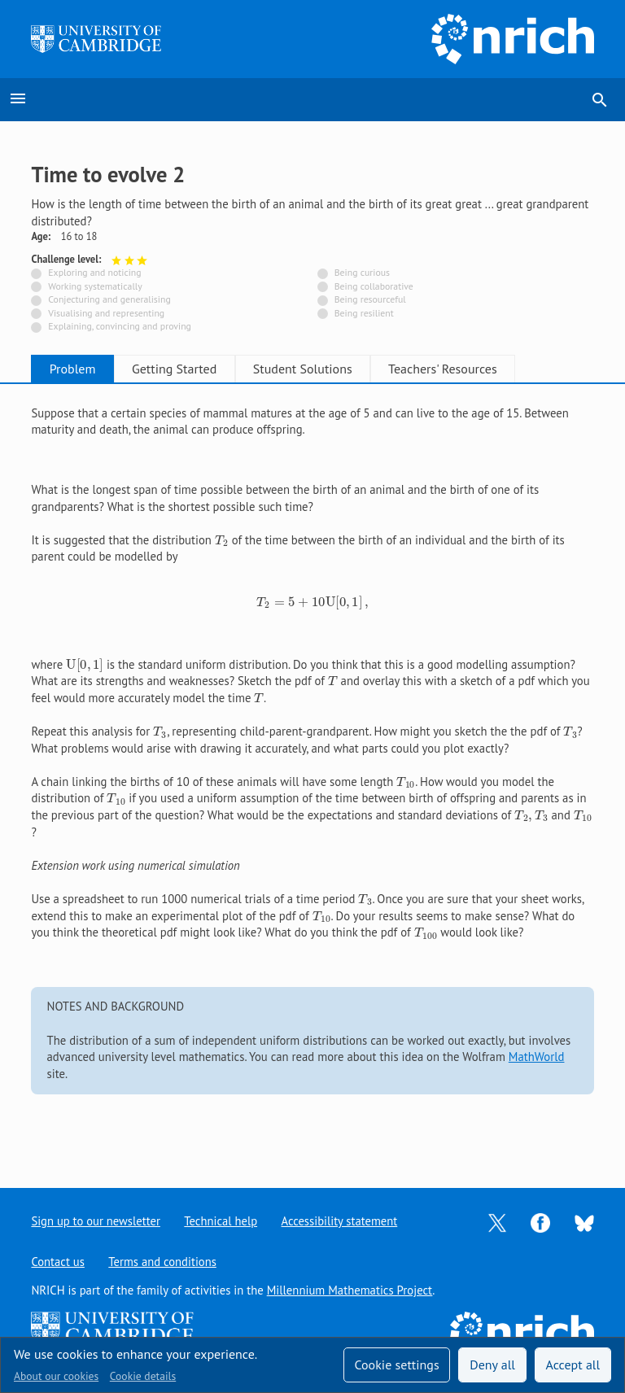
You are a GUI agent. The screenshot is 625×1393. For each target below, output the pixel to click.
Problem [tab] (78, 368)
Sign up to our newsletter (95, 1221)
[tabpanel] (312, 772)
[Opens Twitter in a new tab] (497, 1221)
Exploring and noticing (94, 272)
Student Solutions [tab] (327, 368)
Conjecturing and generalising (109, 299)
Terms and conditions (163, 1261)
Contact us (58, 1261)
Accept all (573, 1364)
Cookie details (143, 1376)
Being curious (362, 272)
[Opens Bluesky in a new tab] (584, 1221)
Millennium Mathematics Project (350, 1290)
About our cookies (56, 1376)
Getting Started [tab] (188, 368)
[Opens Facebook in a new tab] (540, 1221)
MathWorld (537, 1056)
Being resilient (364, 313)
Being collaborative (373, 286)
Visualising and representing (106, 313)
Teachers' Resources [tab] (476, 368)
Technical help (221, 1221)
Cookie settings (396, 1364)
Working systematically (95, 286)
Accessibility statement (340, 1221)
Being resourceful (370, 299)
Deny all (492, 1364)
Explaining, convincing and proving (119, 326)
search (600, 100)
